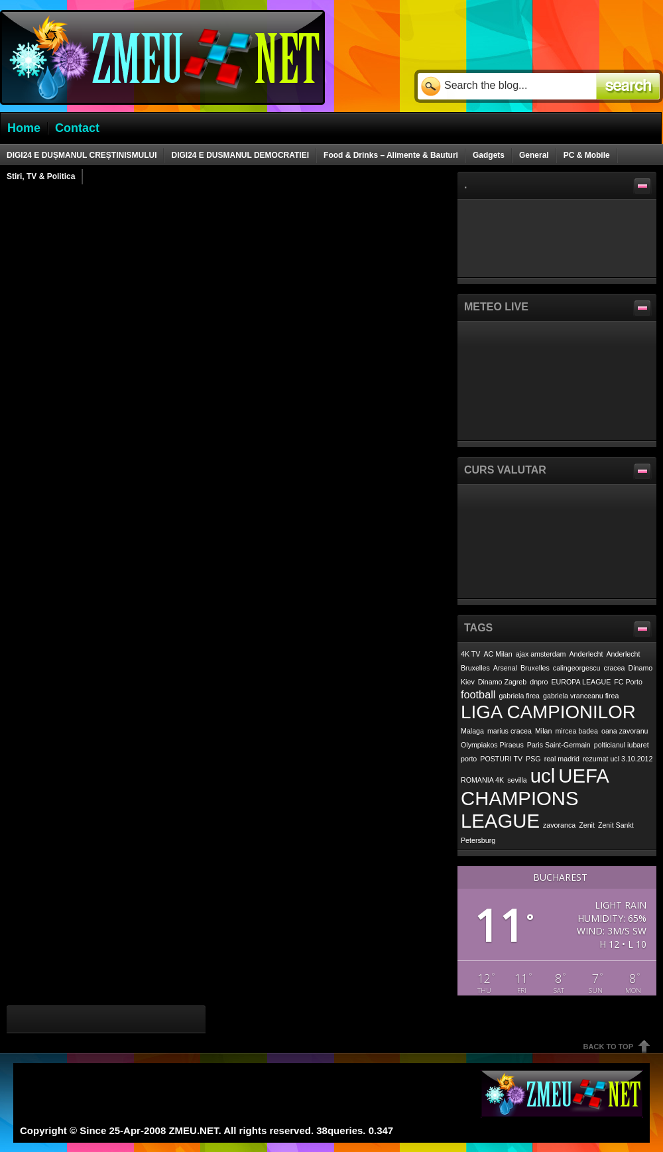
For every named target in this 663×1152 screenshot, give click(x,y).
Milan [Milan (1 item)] (543, 731)
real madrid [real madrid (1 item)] (561, 759)
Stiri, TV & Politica (41, 176)
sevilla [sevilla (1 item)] (517, 780)
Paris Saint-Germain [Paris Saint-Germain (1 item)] (559, 745)
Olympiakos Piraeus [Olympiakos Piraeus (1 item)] (492, 745)
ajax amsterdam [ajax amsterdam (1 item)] (541, 654)
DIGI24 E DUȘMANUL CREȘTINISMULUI (81, 155)
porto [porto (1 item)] (469, 759)
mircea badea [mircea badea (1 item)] (576, 731)
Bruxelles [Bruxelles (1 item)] (535, 668)
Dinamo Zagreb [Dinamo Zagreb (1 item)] (502, 682)
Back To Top (608, 1047)
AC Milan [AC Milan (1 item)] (497, 654)
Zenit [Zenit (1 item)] (587, 825)
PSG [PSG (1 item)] (533, 759)
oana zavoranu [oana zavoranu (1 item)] (624, 731)
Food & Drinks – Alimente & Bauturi (391, 155)
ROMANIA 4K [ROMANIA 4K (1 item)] (482, 780)
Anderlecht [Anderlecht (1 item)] (586, 654)
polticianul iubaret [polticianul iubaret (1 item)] (621, 745)
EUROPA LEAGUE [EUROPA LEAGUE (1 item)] (581, 682)
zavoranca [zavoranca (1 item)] (559, 825)
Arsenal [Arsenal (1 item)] (505, 668)
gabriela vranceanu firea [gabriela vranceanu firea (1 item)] (581, 696)
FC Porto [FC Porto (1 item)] (628, 682)
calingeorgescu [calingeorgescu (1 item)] (577, 668)
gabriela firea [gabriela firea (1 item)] (519, 696)
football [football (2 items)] (478, 694)
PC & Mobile (587, 155)
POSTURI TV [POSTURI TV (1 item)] (501, 759)
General (534, 155)
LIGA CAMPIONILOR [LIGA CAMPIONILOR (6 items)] (548, 712)
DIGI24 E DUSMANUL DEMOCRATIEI (240, 155)
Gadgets (489, 155)
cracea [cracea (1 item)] (614, 668)
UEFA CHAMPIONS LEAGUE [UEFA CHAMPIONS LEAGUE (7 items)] (534, 798)
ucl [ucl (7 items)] (543, 776)
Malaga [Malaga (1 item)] (472, 731)
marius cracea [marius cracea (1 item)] (509, 731)
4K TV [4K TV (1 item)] (470, 654)
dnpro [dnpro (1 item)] (539, 682)
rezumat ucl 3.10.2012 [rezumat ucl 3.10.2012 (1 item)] (617, 759)
